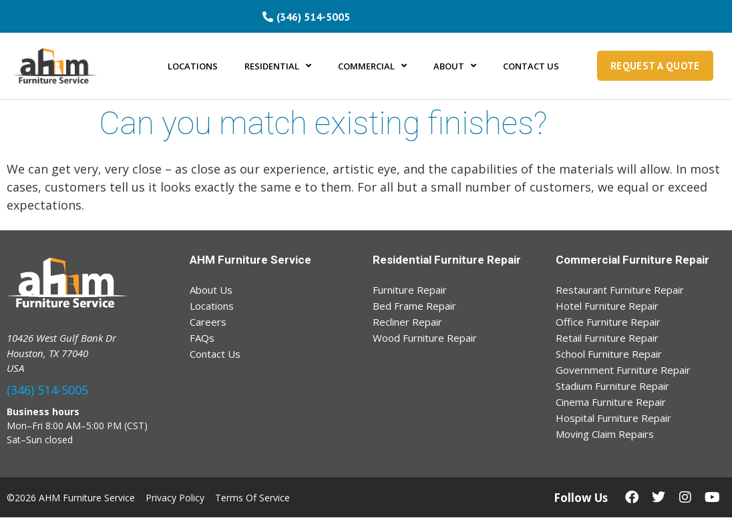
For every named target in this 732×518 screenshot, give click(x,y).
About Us (211, 289)
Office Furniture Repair (608, 321)
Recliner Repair (407, 321)
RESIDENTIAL (277, 66)
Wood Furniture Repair (425, 337)
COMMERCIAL (372, 66)
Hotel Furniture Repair (607, 305)
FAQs (202, 337)
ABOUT (454, 66)
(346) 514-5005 (47, 390)
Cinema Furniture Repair (611, 402)
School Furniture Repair (609, 353)
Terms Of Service (252, 497)
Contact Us (215, 353)
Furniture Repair (410, 289)
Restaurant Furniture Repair (620, 289)
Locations (212, 305)
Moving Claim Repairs (605, 434)
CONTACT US (531, 66)
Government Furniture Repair (623, 369)
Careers (208, 321)
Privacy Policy (175, 497)
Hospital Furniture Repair (613, 418)
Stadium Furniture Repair (612, 386)
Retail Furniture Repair (607, 337)
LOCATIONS (193, 66)
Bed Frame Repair (414, 305)
